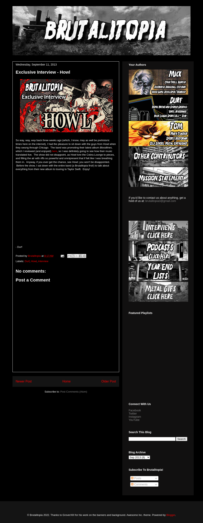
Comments (139, 484)
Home (66, 381)
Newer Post (24, 381)
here (54, 151)
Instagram (135, 416)
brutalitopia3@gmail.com (160, 201)
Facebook (135, 410)
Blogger (170, 514)
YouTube (134, 419)
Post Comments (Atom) (73, 391)
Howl (34, 261)
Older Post (108, 381)
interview (43, 261)
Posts (136, 478)
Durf (27, 261)
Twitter (133, 413)
